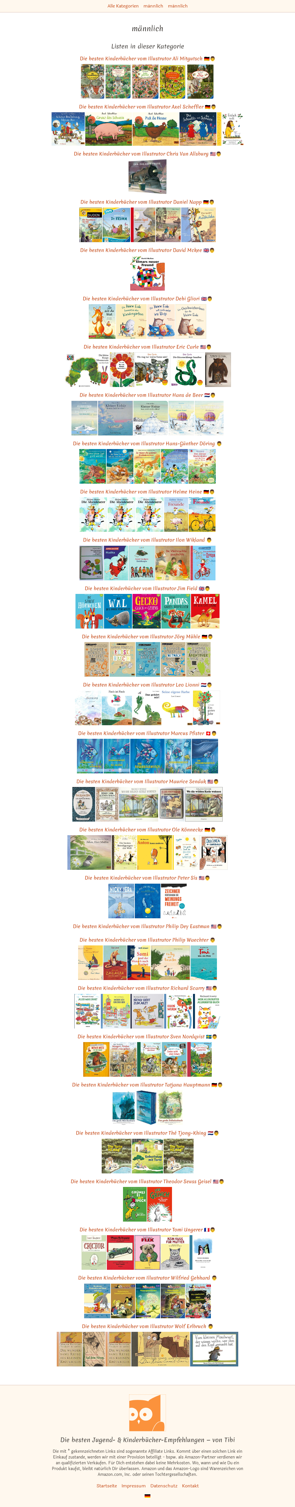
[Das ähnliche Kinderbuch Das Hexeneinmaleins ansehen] (160, 1349)
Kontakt (190, 1485)
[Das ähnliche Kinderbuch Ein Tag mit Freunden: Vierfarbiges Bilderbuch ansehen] (170, 962)
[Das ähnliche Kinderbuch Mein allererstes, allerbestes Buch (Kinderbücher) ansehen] (207, 1011)
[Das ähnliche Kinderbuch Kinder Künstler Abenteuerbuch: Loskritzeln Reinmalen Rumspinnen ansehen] (198, 659)
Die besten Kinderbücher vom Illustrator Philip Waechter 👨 (147, 939)
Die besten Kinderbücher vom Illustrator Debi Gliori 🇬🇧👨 (148, 298)
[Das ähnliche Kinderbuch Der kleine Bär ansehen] (83, 804)
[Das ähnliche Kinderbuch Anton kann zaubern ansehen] (154, 852)
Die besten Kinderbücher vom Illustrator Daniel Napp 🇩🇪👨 (147, 202)
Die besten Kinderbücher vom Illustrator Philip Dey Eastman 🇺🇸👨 (147, 926)
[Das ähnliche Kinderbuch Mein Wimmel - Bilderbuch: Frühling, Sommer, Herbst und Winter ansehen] (118, 81)
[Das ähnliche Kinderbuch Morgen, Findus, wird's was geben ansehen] (123, 1059)
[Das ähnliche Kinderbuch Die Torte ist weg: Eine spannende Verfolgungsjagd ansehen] (117, 1156)
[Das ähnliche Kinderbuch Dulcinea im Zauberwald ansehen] (214, 852)
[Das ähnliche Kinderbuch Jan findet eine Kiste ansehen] (172, 563)
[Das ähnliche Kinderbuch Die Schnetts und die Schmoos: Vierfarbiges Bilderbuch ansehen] (197, 128)
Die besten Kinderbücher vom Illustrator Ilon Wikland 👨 (147, 539)
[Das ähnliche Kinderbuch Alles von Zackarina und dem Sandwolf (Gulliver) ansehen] (114, 962)
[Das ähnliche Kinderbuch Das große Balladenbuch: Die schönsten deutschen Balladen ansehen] (170, 1107)
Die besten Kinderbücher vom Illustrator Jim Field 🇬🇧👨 (147, 588)
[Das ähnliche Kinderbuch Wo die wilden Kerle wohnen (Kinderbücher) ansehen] (138, 804)
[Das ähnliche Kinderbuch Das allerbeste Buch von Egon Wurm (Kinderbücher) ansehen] (178, 1011)
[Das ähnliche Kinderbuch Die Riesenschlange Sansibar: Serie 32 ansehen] (187, 369)
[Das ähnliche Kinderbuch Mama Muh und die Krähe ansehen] (96, 1059)
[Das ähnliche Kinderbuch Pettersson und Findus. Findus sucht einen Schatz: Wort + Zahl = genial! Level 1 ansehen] (174, 1059)
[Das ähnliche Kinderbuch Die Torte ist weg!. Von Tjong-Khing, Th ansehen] (179, 1156)
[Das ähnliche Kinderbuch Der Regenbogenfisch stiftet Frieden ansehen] (205, 756)
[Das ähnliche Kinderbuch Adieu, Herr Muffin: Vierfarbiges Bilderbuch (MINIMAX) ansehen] (89, 852)
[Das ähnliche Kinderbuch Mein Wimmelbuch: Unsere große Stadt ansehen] (145, 81)
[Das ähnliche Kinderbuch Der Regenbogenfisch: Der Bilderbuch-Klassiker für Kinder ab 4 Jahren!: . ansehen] (147, 756)
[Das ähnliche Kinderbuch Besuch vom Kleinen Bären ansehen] (107, 804)
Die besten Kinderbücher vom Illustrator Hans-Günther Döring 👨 (147, 443)
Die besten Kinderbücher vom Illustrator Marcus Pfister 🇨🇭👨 (147, 733)
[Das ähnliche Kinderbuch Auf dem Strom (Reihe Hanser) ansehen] (94, 1349)
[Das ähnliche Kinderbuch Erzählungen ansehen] (142, 563)
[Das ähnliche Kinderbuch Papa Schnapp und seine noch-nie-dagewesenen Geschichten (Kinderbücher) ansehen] (120, 1252)
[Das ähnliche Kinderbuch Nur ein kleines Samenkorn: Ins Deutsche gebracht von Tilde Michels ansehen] (122, 369)
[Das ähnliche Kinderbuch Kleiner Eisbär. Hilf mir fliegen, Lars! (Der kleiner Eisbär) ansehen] (209, 418)
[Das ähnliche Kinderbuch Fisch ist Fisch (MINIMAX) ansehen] (117, 708)
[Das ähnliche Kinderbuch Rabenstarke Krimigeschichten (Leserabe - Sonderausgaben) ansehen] (173, 1301)
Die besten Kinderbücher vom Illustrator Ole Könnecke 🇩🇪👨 (147, 829)
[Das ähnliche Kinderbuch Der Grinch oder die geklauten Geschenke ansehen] (159, 1204)
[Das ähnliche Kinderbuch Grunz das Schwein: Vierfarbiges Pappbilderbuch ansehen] (108, 128)
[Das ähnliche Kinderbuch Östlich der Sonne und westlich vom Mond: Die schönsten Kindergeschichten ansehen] (90, 962)
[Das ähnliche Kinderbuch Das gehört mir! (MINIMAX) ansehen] (147, 708)
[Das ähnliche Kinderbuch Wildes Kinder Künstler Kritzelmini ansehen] (148, 659)
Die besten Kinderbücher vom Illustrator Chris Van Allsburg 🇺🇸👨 (148, 153)
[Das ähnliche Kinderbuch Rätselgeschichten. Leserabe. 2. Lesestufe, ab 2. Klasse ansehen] (148, 1301)
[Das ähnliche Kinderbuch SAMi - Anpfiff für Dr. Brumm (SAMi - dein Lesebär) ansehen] (116, 224)
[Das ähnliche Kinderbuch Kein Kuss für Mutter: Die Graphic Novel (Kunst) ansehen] (175, 1252)
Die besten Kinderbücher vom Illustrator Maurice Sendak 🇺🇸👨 (147, 781)
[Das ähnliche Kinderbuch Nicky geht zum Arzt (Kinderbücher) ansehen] (147, 1011)
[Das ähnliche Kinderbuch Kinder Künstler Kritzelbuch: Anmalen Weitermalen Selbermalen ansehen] (96, 659)
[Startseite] (147, 1412)
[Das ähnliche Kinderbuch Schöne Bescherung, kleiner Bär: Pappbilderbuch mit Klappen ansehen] (68, 128)
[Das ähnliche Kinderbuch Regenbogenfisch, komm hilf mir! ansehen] (178, 756)
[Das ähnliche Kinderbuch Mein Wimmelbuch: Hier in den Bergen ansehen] (200, 81)
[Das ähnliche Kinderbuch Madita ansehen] (116, 563)
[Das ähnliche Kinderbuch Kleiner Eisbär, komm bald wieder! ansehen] (115, 418)
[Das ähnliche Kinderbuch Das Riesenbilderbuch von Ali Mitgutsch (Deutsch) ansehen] (92, 81)
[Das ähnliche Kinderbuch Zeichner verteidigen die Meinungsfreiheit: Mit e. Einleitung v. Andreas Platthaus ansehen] (174, 901)
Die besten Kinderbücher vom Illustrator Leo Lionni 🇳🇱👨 (147, 684)
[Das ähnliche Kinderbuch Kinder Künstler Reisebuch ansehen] (122, 659)
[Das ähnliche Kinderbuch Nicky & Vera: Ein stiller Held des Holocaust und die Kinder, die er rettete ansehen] (121, 901)
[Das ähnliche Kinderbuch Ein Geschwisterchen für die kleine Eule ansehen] (190, 321)
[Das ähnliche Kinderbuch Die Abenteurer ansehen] (93, 514)
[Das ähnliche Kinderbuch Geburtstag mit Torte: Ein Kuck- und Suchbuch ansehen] (147, 1156)
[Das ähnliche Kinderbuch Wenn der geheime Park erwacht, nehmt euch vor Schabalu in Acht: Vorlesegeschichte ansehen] (168, 224)
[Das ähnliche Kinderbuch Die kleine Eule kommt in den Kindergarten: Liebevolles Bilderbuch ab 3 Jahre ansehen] (131, 321)
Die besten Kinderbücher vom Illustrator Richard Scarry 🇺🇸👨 (148, 988)
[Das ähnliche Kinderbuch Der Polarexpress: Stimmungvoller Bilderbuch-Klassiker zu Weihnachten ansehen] (147, 176)
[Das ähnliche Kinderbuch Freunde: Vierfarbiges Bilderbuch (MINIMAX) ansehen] (202, 514)
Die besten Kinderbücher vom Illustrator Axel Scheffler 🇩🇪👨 (147, 106)
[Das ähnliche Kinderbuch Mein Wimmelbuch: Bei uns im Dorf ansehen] (173, 81)
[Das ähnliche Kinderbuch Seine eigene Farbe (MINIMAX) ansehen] (177, 708)
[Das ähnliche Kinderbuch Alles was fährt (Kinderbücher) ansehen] (87, 1011)
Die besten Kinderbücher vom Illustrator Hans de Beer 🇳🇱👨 (148, 395)
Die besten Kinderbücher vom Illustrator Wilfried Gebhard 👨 (147, 1277)
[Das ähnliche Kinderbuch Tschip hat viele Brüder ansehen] (218, 369)
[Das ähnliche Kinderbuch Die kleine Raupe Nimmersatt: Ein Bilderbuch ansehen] (86, 369)
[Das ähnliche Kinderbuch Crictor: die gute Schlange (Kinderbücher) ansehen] (94, 1252)
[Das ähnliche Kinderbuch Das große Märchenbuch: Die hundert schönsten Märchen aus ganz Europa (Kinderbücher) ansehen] (123, 1107)
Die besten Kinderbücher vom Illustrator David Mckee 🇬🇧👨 (147, 250)
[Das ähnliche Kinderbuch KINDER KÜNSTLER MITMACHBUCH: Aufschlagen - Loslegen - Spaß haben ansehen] (173, 659)
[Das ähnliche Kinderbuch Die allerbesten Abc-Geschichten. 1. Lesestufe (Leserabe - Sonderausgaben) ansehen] (198, 1301)
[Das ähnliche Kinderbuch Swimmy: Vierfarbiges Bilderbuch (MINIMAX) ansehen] (88, 708)
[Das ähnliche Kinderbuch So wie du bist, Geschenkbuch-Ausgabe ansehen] (102, 321)
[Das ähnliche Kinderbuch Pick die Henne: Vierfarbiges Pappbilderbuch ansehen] (156, 128)
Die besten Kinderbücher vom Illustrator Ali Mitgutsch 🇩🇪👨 (147, 58)
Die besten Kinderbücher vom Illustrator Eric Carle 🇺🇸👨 (148, 346)
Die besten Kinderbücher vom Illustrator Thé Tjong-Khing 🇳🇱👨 (147, 1133)
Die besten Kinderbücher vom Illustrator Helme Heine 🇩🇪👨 (147, 491)
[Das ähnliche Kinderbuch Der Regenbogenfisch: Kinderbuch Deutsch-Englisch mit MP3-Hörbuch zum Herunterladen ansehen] (90, 756)
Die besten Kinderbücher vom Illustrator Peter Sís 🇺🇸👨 (147, 877)
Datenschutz (163, 1485)
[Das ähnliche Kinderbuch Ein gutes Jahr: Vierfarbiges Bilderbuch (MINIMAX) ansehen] (206, 708)
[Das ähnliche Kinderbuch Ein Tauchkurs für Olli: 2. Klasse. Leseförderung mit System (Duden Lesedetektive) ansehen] (90, 224)
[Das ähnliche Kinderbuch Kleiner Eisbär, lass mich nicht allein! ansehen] (150, 418)
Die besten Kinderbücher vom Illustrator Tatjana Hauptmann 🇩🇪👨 (147, 1084)
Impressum (134, 1485)
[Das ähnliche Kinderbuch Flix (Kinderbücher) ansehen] (147, 1252)
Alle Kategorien (123, 6)
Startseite (107, 1485)
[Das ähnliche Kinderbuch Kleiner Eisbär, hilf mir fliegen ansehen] (181, 418)
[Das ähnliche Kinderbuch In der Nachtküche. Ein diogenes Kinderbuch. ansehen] (172, 804)
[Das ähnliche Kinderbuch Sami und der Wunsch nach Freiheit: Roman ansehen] (138, 962)
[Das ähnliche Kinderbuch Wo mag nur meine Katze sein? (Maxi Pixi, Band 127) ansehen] (152, 369)
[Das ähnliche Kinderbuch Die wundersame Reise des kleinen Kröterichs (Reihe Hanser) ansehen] (69, 1349)
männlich (153, 6)
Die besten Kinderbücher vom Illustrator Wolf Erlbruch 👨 (147, 1326)
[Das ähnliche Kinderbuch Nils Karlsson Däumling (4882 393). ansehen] (91, 563)
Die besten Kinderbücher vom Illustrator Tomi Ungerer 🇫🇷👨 (147, 1229)
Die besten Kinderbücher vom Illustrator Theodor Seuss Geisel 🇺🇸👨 (147, 1181)
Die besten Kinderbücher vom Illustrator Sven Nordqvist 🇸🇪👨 (147, 1036)
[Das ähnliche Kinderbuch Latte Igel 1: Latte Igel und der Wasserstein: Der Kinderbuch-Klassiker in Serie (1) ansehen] (143, 224)
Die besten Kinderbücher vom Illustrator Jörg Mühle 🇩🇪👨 (147, 636)
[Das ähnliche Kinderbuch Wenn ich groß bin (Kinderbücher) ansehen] (115, 1011)
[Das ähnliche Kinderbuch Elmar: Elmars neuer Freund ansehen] (147, 273)
